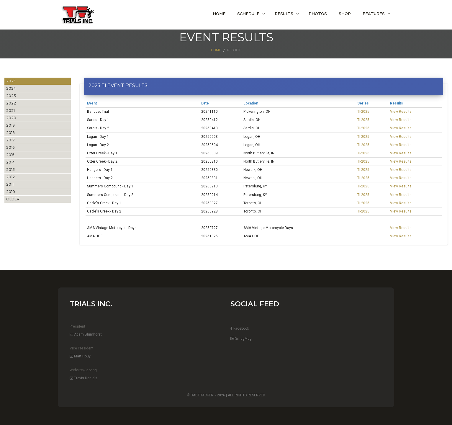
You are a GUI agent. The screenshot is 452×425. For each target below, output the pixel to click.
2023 (11, 96)
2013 (10, 169)
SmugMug (241, 338)
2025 (11, 81)
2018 (10, 132)
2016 (10, 147)
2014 (10, 162)
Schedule (248, 13)
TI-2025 (363, 111)
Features (374, 13)
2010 (10, 191)
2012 (10, 177)
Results (284, 13)
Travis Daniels (83, 378)
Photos (318, 13)
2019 (10, 125)
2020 (11, 118)
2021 (10, 110)
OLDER (12, 199)
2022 (11, 103)
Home (219, 13)
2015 (10, 155)
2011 (10, 184)
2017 (10, 140)
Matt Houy (80, 356)
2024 (11, 88)
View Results (401, 111)
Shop (345, 13)
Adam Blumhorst (86, 334)
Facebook (239, 328)
